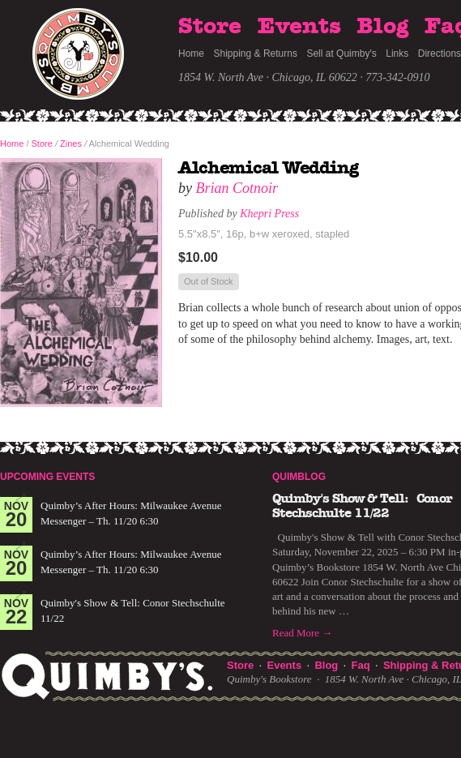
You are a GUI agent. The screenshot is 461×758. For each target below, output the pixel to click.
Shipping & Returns (255, 53)
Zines (71, 143)
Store (209, 26)
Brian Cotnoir (237, 188)
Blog (382, 26)
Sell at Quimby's (341, 53)
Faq (361, 665)
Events (299, 26)
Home (191, 53)
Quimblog (299, 476)
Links (397, 53)
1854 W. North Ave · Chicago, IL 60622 (267, 77)
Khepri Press (269, 214)
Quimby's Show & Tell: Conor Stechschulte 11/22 (362, 506)
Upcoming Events (47, 476)
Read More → (302, 633)
